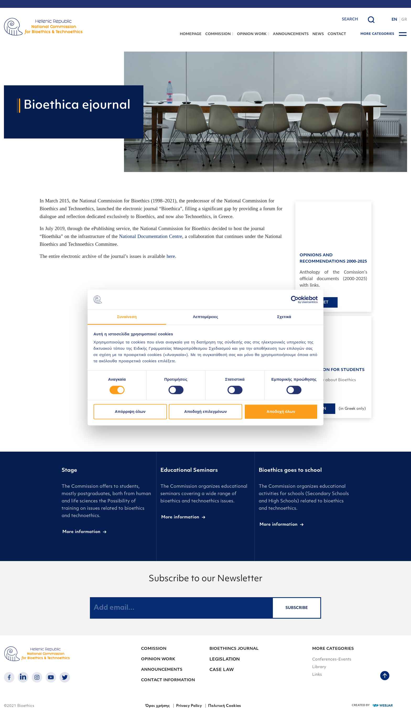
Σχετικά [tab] (284, 317)
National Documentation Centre (150, 236)
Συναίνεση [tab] (127, 317)
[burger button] (402, 34)
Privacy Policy (189, 706)
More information (81, 532)
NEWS (318, 34)
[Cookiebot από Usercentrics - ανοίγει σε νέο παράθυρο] (295, 299)
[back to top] (385, 676)
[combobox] (336, 19)
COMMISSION (218, 34)
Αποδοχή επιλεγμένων (205, 411)
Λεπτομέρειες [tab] (205, 317)
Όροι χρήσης (157, 706)
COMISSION (153, 649)
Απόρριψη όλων (130, 411)
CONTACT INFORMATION (168, 680)
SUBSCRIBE (296, 608)
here (171, 256)
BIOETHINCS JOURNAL (233, 649)
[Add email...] (181, 607)
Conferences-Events (331, 660)
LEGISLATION (224, 659)
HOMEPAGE (191, 34)
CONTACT (337, 34)
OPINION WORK (252, 34)
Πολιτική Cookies (224, 706)
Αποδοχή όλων (281, 411)
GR (404, 20)
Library (319, 667)
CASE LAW (221, 670)
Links (317, 675)
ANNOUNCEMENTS (291, 34)
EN (394, 20)
